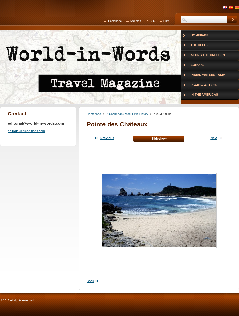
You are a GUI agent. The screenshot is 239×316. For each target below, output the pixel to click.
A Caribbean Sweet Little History (127, 113)
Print (166, 20)
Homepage (94, 113)
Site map (135, 20)
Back (90, 281)
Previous (107, 138)
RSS (152, 20)
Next (213, 138)
